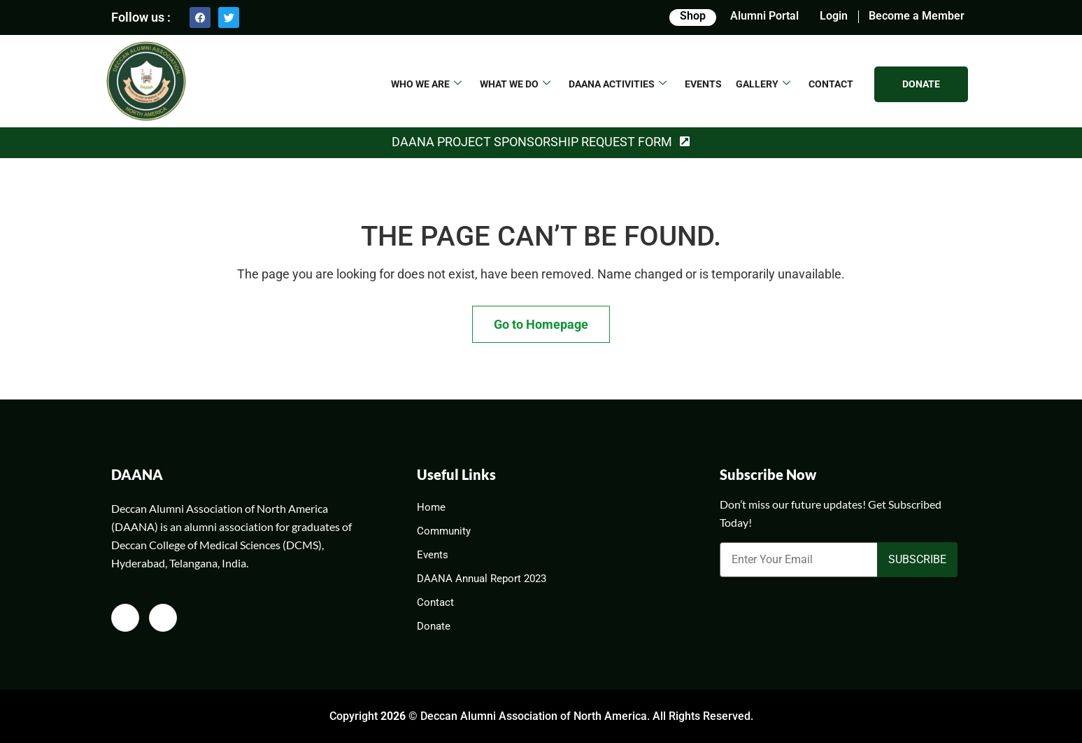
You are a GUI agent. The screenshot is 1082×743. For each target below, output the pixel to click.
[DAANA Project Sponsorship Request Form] (684, 142)
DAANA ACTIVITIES (618, 84)
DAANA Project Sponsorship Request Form (532, 141)
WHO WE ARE (426, 84)
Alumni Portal (764, 15)
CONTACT (831, 84)
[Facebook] (125, 618)
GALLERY (763, 84)
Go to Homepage (541, 324)
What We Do (515, 84)
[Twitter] (163, 618)
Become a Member (916, 15)
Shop (693, 15)
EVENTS (703, 84)
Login (834, 15)
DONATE (921, 84)
